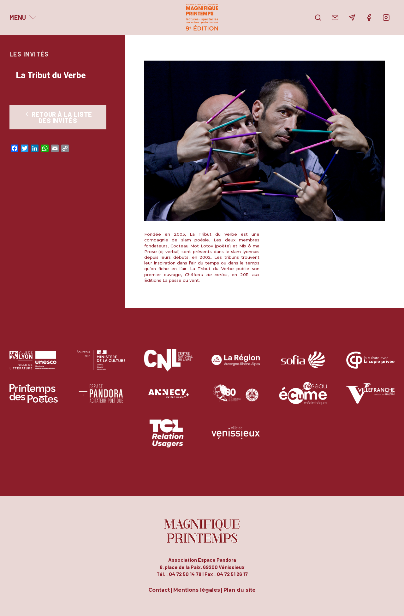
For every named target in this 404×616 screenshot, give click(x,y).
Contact (159, 590)
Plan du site (239, 590)
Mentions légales (196, 590)
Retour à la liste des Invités (58, 117)
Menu (17, 17)
